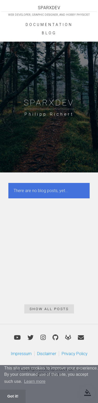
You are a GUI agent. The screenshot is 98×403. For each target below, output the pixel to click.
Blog (49, 33)
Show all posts (49, 309)
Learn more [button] (34, 381)
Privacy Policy (75, 353)
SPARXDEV (49, 7)
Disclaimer (46, 353)
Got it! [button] (12, 396)
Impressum (21, 353)
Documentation (49, 25)
